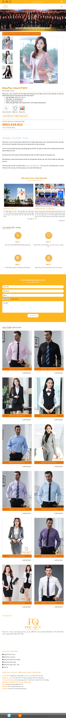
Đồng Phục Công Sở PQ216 (17, 462)
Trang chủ (7, 34)
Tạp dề (6, 667)
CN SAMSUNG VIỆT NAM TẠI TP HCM (14, 208)
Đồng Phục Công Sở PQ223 (49, 603)
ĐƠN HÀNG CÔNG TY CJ (42, 208)
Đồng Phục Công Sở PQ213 (17, 415)
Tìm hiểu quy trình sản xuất (15, 116)
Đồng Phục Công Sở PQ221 (49, 556)
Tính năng (25, 138)
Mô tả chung (6, 138)
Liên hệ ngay (26, 373)
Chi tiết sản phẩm (16, 138)
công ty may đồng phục (32, 165)
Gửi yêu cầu (33, 315)
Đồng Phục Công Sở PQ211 (17, 369)
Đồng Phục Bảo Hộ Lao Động (12, 659)
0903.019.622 (12, 124)
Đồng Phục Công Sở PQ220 (17, 556)
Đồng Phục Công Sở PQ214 (49, 415)
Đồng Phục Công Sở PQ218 (17, 509)
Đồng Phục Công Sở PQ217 (49, 462)
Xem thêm (31, 219)
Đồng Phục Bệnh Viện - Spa (11, 664)
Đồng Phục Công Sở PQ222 (17, 603)
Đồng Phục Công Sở (17, 34)
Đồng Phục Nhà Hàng (10, 662)
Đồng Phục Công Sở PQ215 (32, 34)
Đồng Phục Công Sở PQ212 (49, 369)
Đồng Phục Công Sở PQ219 (49, 509)
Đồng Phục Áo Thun (9, 654)
